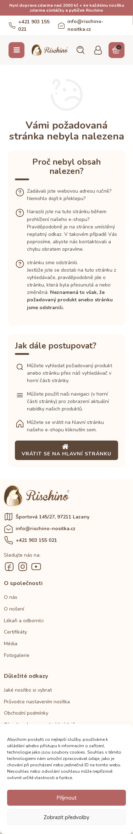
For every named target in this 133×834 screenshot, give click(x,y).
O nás (10, 597)
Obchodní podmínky (26, 713)
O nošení (14, 609)
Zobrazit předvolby (66, 817)
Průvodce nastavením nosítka (37, 701)
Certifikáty (15, 632)
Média (10, 643)
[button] (80, 49)
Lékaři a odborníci (24, 620)
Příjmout (66, 797)
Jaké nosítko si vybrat (28, 690)
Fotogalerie (16, 655)
